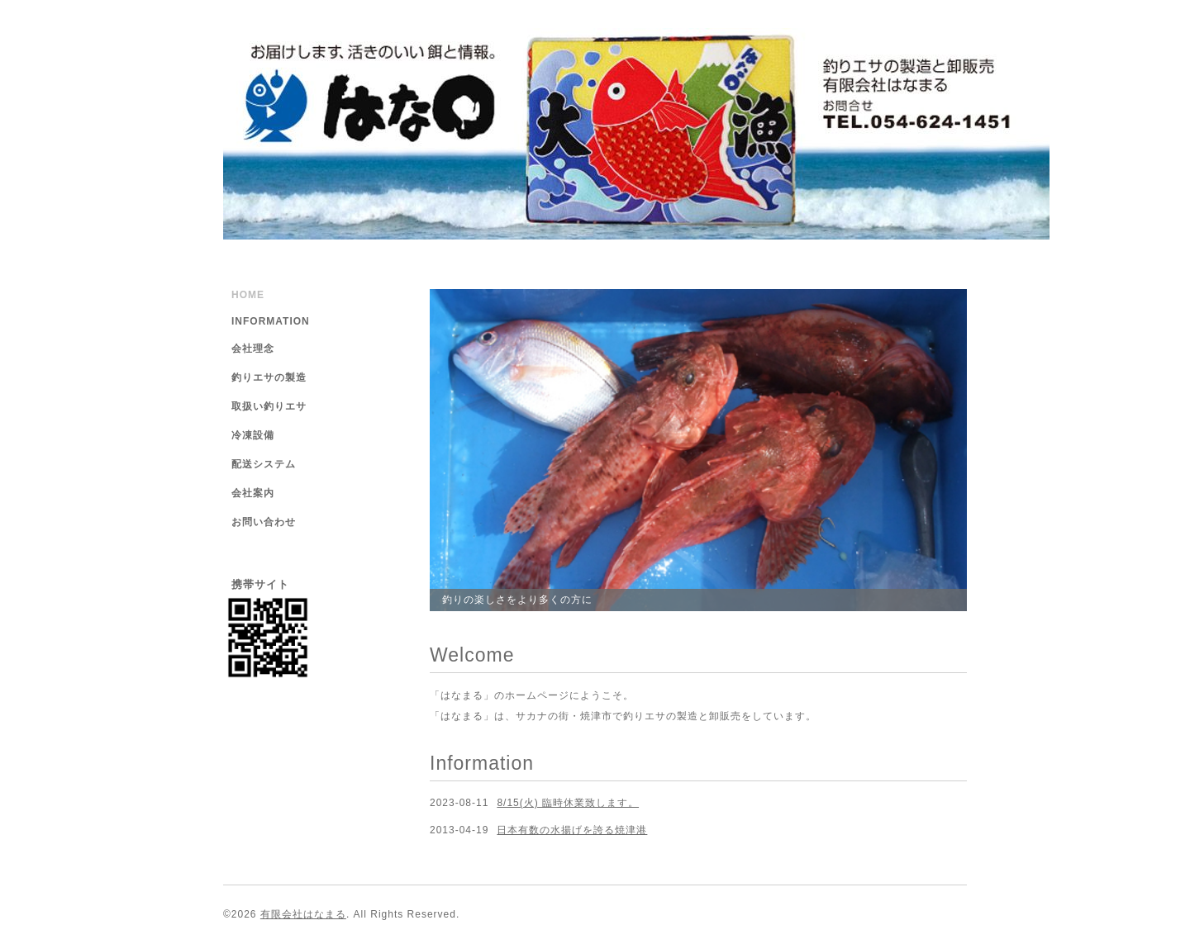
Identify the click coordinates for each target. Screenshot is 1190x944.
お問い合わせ (263, 522)
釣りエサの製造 (269, 377)
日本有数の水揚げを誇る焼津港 (572, 830)
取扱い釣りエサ (269, 406)
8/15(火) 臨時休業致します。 (568, 803)
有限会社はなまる (303, 914)
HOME (247, 295)
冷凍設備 (252, 435)
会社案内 (252, 493)
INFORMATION (270, 321)
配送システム (263, 464)
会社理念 (252, 348)
